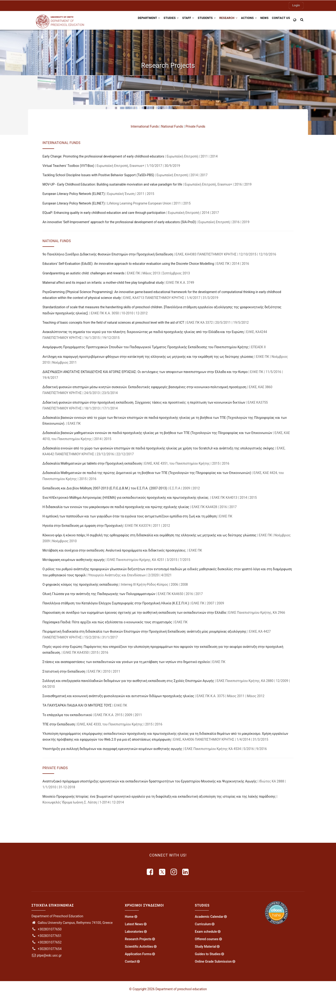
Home (129, 916)
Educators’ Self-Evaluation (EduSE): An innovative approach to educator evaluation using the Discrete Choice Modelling (128, 263)
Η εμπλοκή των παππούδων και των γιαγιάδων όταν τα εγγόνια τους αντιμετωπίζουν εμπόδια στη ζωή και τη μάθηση (129, 516)
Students (201, 19)
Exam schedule (206, 931)
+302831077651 (47, 936)
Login (296, 5)
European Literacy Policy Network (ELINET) (73, 194)
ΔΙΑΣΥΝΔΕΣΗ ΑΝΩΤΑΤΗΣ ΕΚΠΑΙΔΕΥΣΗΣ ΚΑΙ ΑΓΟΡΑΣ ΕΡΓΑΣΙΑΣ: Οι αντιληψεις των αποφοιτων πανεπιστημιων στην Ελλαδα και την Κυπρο (145, 372)
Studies (163, 19)
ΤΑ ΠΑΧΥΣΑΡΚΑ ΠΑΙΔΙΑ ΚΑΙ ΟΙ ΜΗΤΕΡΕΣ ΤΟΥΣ (77, 705)
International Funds (145, 126)
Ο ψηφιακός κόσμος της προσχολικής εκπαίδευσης (80, 584)
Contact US (280, 19)
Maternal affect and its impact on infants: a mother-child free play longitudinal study (103, 282)
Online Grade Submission (213, 961)
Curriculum (203, 924)
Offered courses (206, 939)
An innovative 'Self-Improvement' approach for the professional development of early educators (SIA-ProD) (119, 222)
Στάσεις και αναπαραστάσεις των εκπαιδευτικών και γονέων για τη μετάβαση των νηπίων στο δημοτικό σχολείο (126, 662)
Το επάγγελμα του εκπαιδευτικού (67, 715)
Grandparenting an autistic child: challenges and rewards (83, 273)
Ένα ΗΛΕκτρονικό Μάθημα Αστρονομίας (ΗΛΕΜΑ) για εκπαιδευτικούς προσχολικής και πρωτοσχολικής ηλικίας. (125, 497)
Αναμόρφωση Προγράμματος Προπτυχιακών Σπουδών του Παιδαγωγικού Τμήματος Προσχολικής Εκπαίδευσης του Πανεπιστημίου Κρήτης (145, 347)
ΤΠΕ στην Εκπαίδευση (58, 724)
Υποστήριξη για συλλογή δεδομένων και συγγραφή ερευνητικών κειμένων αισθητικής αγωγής (112, 749)
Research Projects (138, 939)
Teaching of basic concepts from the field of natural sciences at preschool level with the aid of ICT (113, 322)
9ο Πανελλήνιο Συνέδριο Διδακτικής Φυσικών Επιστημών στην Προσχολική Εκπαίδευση (107, 254)
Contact (130, 961)
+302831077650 (47, 929)
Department (139, 19)
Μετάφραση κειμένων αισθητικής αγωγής (73, 560)
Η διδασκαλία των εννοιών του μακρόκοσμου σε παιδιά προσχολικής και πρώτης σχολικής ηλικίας (115, 507)
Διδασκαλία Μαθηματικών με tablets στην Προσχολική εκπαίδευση (92, 463)
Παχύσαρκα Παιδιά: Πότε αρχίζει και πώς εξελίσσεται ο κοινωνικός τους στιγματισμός (107, 622)
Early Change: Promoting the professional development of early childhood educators (103, 156)
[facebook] (150, 872)
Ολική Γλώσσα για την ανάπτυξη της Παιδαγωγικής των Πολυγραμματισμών (98, 594)
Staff (181, 19)
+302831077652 (47, 942)
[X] (162, 872)
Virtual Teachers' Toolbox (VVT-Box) (68, 166)
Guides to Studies (207, 954)
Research (224, 19)
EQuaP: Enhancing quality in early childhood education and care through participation (103, 213)
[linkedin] (185, 872)
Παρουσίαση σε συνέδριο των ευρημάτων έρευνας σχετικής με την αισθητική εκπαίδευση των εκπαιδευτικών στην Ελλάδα (134, 612)
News (263, 19)
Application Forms (138, 954)
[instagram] (174, 872)
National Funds (172, 126)
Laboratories (134, 931)
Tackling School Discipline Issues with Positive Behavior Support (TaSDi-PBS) (98, 175)
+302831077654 (47, 949)
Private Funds (195, 126)
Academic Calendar (209, 916)
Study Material (205, 946)
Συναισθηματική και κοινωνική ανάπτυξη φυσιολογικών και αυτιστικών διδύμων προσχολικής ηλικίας (118, 696)
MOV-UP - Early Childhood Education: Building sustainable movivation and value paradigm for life (112, 184)
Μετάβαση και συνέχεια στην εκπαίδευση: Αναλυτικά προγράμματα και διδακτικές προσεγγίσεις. (114, 550)
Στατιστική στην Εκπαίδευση (63, 671)
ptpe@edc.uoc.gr (47, 955)
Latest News (134, 924)
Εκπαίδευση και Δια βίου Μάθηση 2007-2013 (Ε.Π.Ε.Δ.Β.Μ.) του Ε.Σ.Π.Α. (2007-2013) (104, 488)
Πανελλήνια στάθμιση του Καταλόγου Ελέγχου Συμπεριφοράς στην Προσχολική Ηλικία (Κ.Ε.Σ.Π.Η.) (115, 603)
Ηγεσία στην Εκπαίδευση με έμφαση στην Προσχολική (82, 525)
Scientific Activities (139, 946)
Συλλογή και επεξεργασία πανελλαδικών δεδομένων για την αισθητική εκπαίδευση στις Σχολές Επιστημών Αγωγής (128, 681)
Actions (246, 19)
